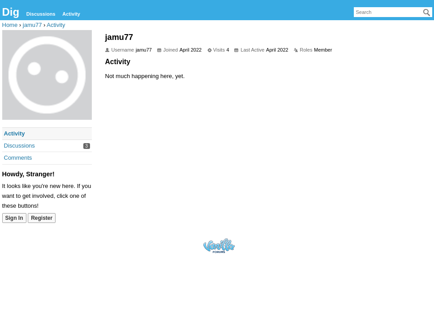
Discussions (41, 14)
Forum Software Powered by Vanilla (219, 245)
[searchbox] (393, 12)
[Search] (426, 12)
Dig (11, 12)
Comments (18, 157)
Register (41, 218)
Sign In (14, 218)
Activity (71, 14)
